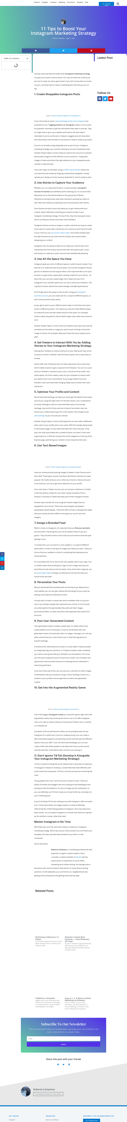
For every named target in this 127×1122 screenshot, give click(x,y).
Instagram (45, 2)
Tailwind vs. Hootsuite (45, 998)
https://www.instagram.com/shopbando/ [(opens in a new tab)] (66, 116)
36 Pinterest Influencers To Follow (47, 938)
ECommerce (71, 2)
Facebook (53, 2)
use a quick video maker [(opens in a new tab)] (60, 233)
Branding (80, 2)
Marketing (62, 2)
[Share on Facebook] (2, 554)
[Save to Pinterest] (2, 563)
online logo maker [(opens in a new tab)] (44, 573)
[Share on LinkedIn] (2, 567)
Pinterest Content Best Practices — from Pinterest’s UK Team (77, 939)
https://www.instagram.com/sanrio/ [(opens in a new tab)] (66, 709)
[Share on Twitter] (2, 559)
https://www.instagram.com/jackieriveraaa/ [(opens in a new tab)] (66, 467)
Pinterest (37, 2)
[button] (118, 4)
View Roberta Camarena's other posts (48, 1094)
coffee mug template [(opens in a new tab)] (72, 170)
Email (86, 2)
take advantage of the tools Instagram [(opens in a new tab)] (70, 121)
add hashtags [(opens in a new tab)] (39, 415)
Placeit (78, 857)
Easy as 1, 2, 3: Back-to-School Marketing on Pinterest (78, 999)
